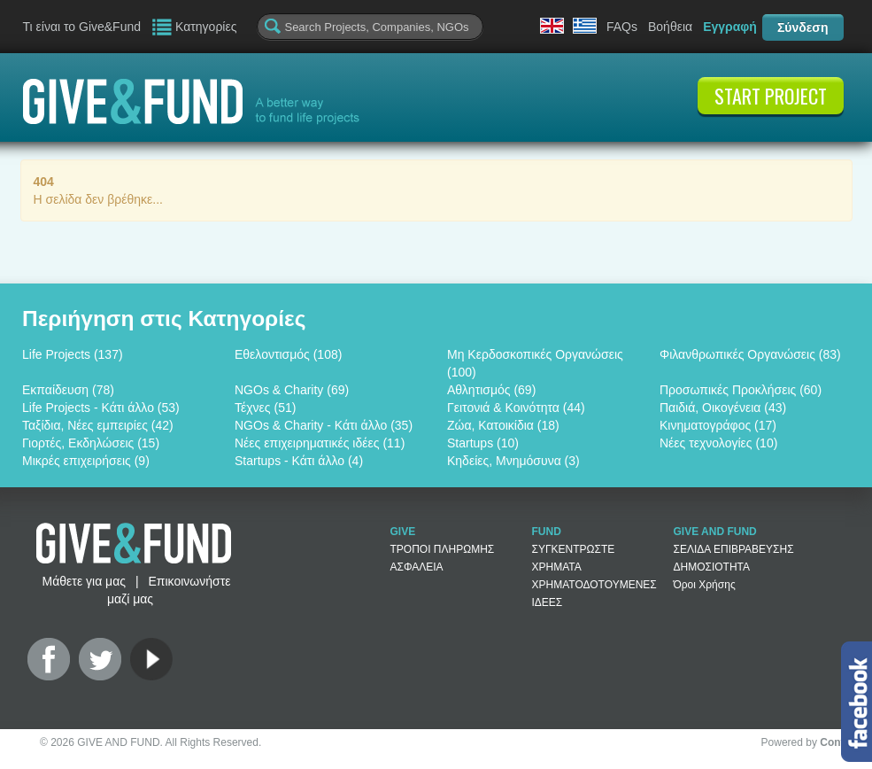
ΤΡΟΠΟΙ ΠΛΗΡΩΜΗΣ (442, 549)
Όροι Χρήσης (705, 585)
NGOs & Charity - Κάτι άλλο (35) (324, 425)
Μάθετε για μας (84, 581)
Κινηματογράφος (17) (718, 425)
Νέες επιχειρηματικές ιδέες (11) (320, 443)
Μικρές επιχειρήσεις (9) (86, 461)
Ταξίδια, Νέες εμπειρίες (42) (98, 425)
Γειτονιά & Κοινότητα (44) (516, 407)
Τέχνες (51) (265, 407)
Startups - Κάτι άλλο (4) (299, 461)
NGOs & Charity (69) (292, 390)
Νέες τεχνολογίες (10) (718, 443)
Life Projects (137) (72, 354)
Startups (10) (483, 443)
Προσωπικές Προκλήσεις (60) (741, 390)
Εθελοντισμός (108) (288, 354)
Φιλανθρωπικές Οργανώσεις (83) (750, 354)
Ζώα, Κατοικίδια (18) (503, 425)
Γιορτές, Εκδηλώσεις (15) (90, 443)
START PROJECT (770, 96)
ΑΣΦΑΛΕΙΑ (417, 567)
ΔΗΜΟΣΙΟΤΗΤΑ (712, 567)
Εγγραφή (730, 26)
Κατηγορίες (205, 26)
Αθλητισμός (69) (491, 390)
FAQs (621, 26)
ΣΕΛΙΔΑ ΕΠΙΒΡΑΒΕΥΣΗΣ (734, 549)
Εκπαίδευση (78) (68, 390)
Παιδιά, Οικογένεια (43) (723, 407)
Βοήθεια (670, 26)
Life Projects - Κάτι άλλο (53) (101, 407)
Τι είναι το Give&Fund (82, 26)
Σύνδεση (803, 27)
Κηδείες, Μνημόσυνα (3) (513, 461)
